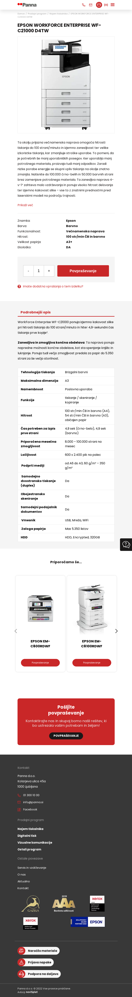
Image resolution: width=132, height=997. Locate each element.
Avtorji (28, 992)
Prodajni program (37, 13)
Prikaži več (25, 205)
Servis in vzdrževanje (32, 868)
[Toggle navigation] (113, 5)
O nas (22, 874)
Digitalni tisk (27, 836)
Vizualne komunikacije (35, 843)
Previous (15, 631)
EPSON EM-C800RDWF (40, 643)
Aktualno (24, 881)
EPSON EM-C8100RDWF (91, 643)
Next (116, 631)
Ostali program (29, 849)
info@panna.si (33, 802)
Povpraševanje (83, 271)
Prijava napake (39, 962)
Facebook (30, 809)
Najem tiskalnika (59, 13)
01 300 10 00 (31, 795)
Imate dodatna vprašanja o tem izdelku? (50, 286)
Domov (21, 13)
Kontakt (23, 888)
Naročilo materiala (42, 951)
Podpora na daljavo (43, 974)
